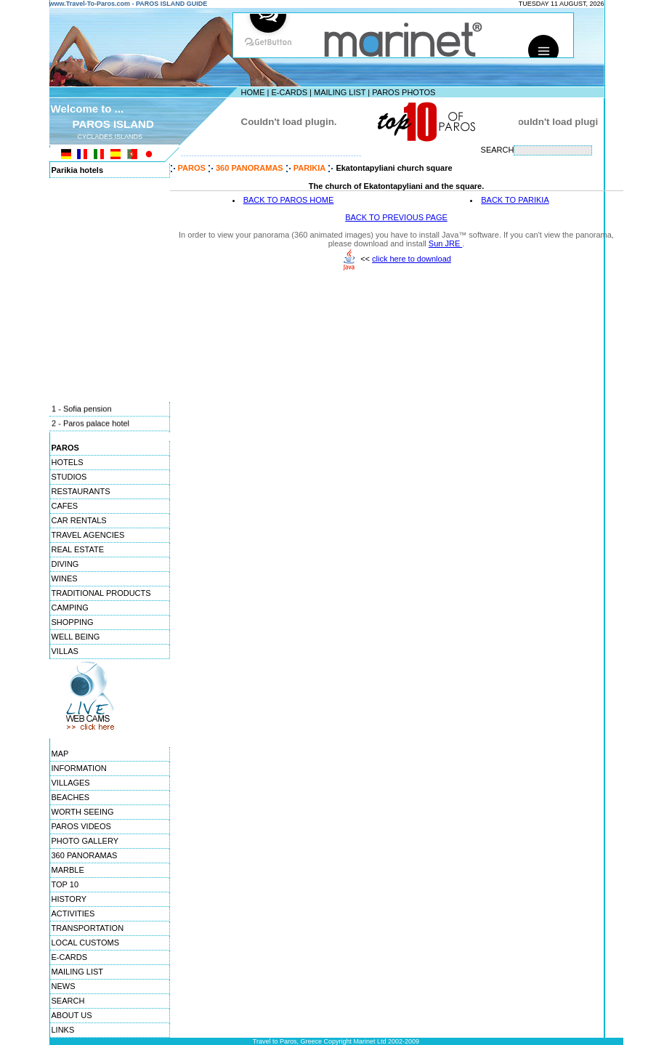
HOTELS (68, 462)
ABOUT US (72, 1015)
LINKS (63, 1029)
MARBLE (68, 870)
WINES (65, 578)
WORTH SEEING (83, 811)
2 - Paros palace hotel (90, 424)
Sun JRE (445, 243)
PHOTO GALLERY (85, 840)
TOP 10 (65, 884)
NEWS (64, 986)
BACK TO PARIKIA (515, 199)
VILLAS (65, 651)
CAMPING (70, 607)
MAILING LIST (339, 92)
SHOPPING (73, 622)
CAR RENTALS (79, 520)
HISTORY (69, 899)
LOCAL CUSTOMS (86, 942)
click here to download (411, 258)
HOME (253, 92)
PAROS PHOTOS (403, 92)
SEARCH (68, 1000)
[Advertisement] (397, 381)
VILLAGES (71, 782)
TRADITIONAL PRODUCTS (101, 593)
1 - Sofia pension (82, 410)
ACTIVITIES (73, 913)
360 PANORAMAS (85, 855)
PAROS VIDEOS (81, 826)
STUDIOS (69, 476)
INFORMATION (79, 768)
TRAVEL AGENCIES (88, 534)
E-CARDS (289, 92)
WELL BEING (76, 636)
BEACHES (71, 797)
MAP (60, 753)
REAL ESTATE (78, 549)
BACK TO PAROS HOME (288, 199)
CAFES (65, 505)
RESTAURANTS (81, 491)
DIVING (65, 564)
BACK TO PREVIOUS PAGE (396, 217)
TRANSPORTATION (88, 928)
